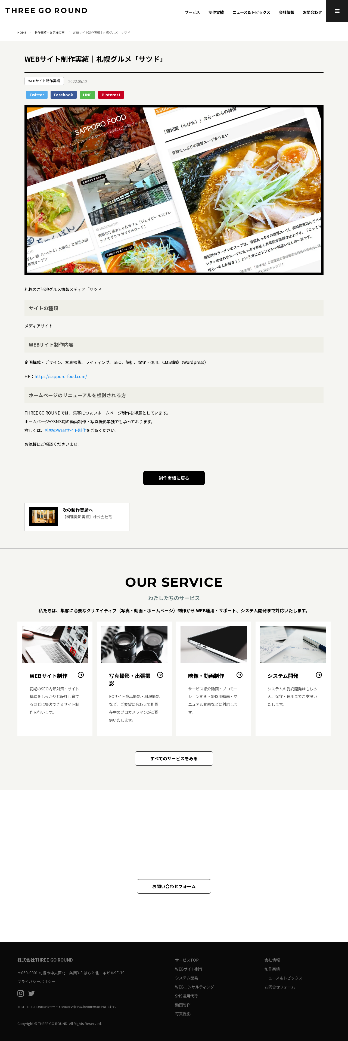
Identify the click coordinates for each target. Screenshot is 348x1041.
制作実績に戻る (174, 478)
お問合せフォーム (280, 987)
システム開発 (186, 978)
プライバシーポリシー (36, 981)
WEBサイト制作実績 (44, 80)
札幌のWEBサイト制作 (65, 430)
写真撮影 (182, 1014)
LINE (87, 94)
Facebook (63, 94)
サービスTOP (187, 960)
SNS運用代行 (186, 996)
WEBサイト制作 (189, 969)
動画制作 (182, 1005)
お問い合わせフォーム (174, 886)
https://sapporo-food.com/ (61, 376)
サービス (192, 12)
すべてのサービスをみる (174, 758)
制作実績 (216, 12)
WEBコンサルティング (194, 987)
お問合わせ (312, 12)
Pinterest (111, 94)
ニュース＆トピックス (251, 12)
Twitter (36, 94)
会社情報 (286, 12)
